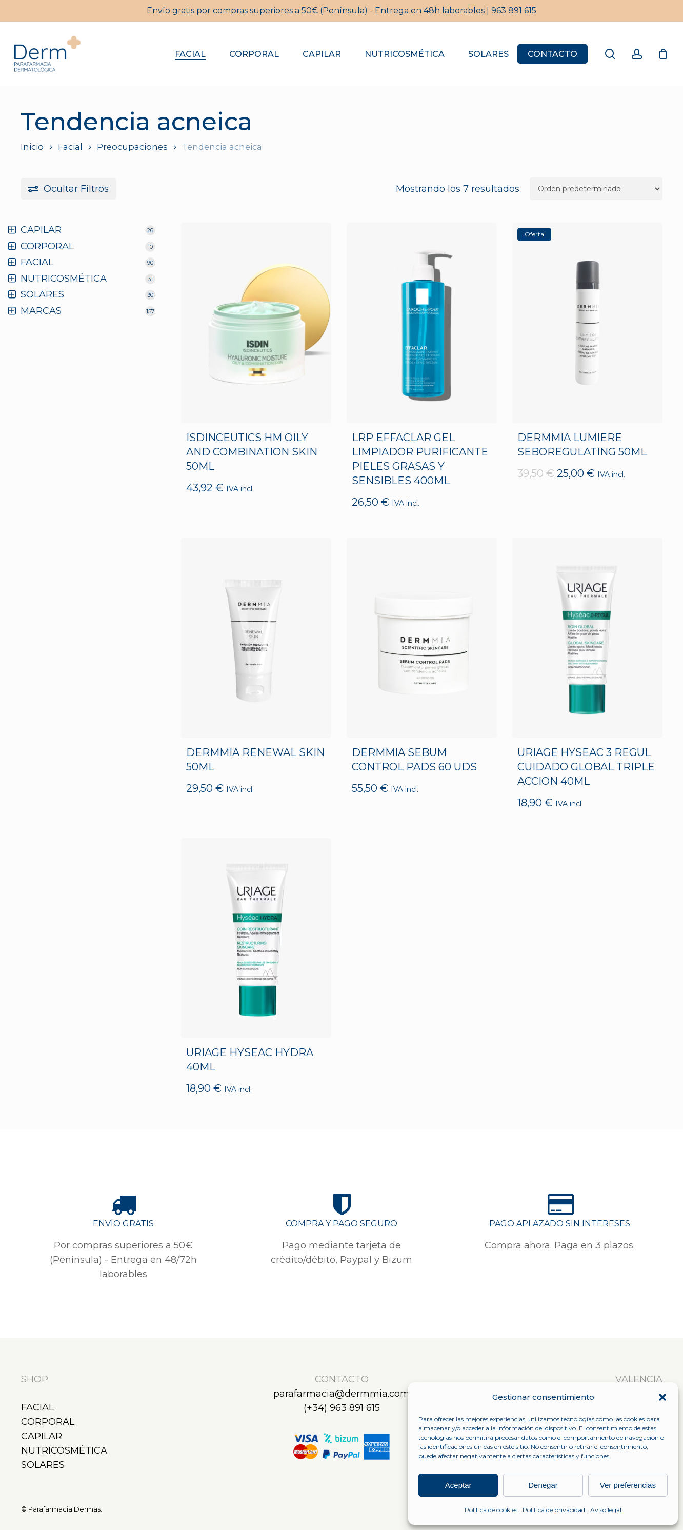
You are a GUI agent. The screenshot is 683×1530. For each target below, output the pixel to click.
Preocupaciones (132, 147)
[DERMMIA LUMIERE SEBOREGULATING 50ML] (587, 323)
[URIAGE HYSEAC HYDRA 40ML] (256, 938)
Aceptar (458, 1485)
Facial (70, 147)
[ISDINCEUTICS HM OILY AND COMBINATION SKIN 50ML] (256, 323)
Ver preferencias (628, 1485)
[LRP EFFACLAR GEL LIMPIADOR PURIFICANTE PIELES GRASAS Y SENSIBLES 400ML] (422, 323)
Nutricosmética (64, 1450)
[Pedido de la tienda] (596, 188)
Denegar (543, 1485)
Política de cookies (491, 1510)
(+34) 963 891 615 (342, 1408)
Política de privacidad (554, 1510)
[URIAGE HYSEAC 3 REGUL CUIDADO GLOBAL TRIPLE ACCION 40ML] (587, 638)
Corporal (47, 1421)
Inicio (32, 147)
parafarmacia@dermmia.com (341, 1393)
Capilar (41, 1436)
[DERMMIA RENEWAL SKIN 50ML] (256, 638)
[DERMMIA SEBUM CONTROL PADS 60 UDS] (422, 638)
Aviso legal (605, 1510)
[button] (662, 1397)
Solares (43, 1465)
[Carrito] (663, 53)
